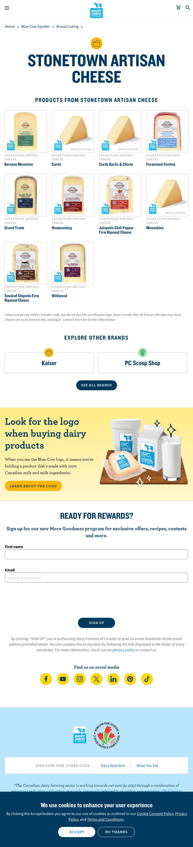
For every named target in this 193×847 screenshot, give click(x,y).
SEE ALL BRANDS (96, 385)
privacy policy (124, 649)
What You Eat (147, 765)
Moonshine (155, 228)
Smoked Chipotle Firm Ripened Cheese (21, 297)
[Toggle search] (188, 8)
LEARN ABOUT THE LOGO (33, 486)
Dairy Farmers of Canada (96, 10)
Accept (76, 832)
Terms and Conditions (105, 819)
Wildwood (59, 295)
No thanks (116, 832)
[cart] (179, 8)
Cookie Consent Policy (155, 813)
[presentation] (96, 600)
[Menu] (7, 8)
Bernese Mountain (18, 164)
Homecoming (62, 228)
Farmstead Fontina (160, 164)
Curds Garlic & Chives (116, 164)
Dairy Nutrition (113, 765)
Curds (56, 164)
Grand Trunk (14, 228)
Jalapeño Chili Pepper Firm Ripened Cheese (116, 230)
